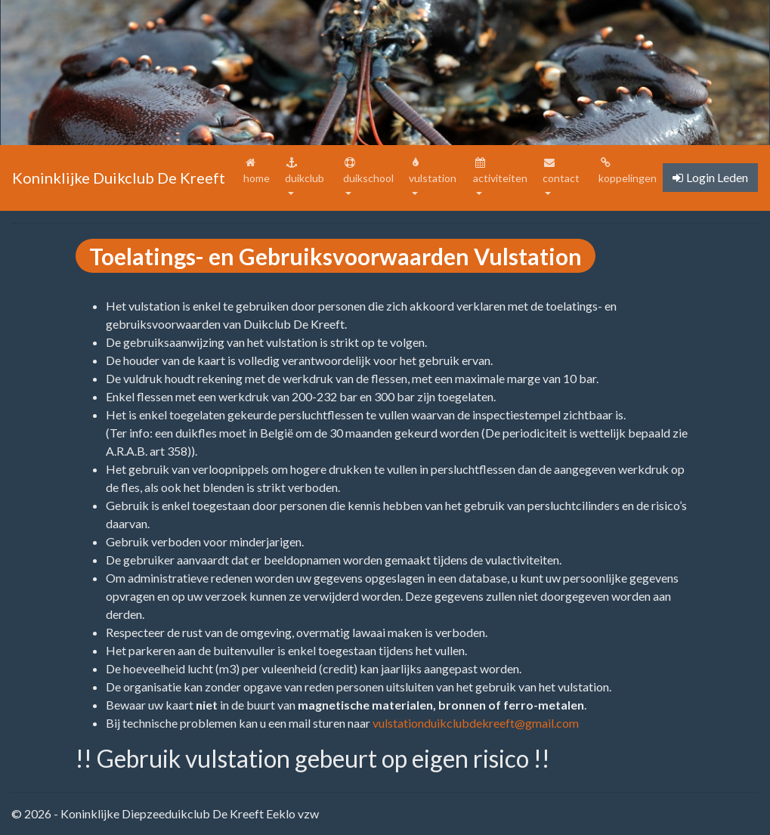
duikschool (368, 170)
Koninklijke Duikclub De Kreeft (118, 178)
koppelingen (627, 170)
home (261, 170)
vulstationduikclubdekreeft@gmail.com (476, 723)
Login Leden (710, 177)
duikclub (304, 170)
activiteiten (500, 170)
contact (561, 170)
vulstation (432, 170)
